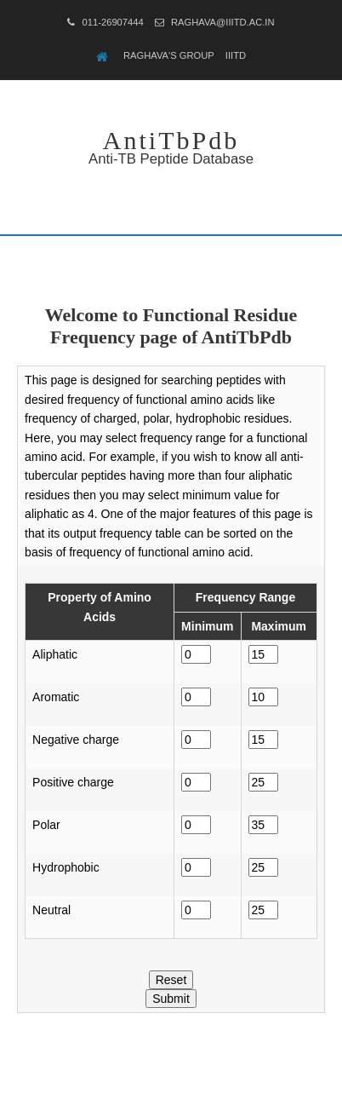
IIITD (235, 55)
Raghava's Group (168, 55)
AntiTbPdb (171, 140)
